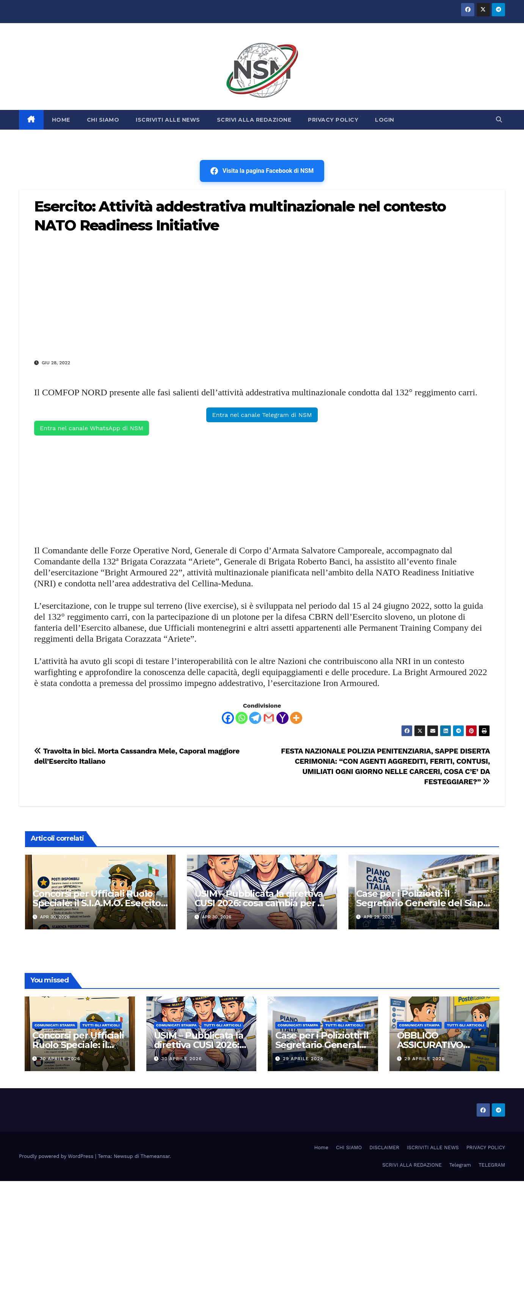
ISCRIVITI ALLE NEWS (168, 119)
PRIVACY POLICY (333, 119)
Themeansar (155, 1156)
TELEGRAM (492, 1165)
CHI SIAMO (103, 119)
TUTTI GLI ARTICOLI (100, 1025)
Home (321, 1147)
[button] (499, 119)
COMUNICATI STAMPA (55, 1025)
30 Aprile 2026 (60, 1058)
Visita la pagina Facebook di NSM (262, 171)
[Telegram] (255, 718)
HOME (61, 119)
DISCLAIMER (384, 1147)
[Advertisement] (262, 296)
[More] (296, 718)
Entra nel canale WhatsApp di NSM (91, 428)
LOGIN (384, 119)
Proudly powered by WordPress (57, 1156)
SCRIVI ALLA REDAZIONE (254, 119)
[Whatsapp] (241, 718)
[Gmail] (269, 718)
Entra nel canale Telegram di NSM (262, 414)
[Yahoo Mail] (282, 718)
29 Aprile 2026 (303, 1058)
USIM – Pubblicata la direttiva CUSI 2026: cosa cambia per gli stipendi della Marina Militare (261, 903)
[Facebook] (228, 718)
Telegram (460, 1165)
